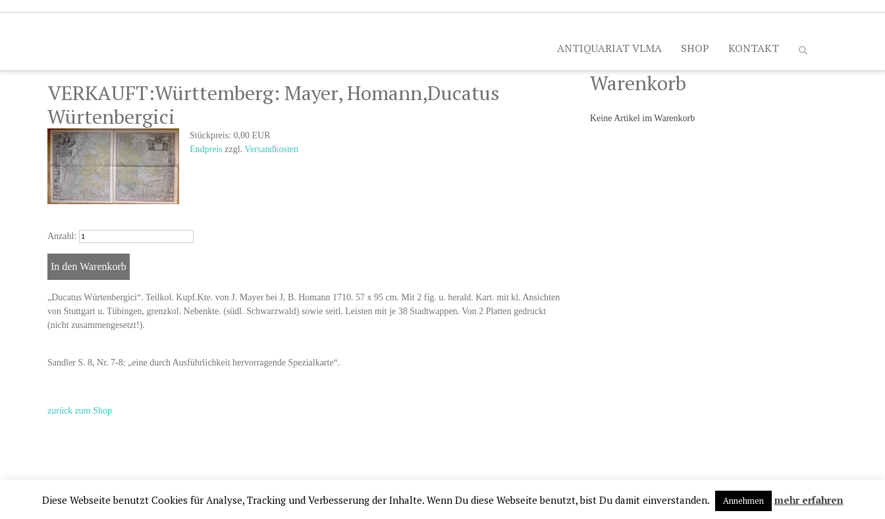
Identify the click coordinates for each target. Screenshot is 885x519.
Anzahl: (61, 236)
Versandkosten (271, 149)
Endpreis (206, 149)
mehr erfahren (809, 499)
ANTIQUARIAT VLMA (609, 48)
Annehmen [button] (743, 500)
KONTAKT (753, 48)
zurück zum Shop (79, 411)
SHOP (695, 48)
